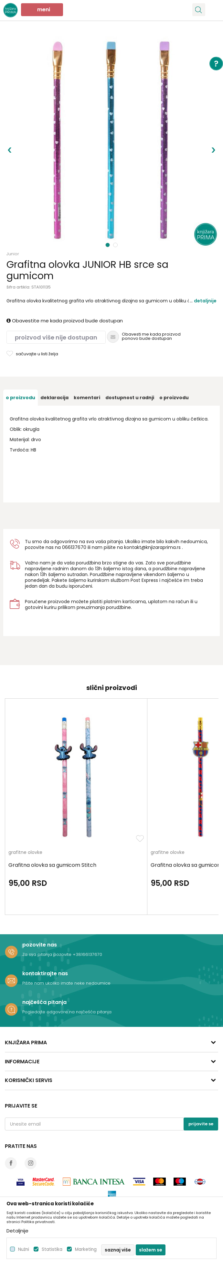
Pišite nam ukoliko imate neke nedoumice (66, 983)
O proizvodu (20, 397)
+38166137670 (87, 954)
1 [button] (108, 245)
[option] (111, 140)
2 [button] (116, 245)
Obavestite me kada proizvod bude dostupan (64, 320)
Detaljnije (205, 301)
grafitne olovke (25, 853)
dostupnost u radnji (129, 397)
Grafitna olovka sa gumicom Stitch (52, 865)
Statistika (52, 1249)
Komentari (87, 397)
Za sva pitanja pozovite (47, 954)
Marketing (86, 1249)
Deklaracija (54, 397)
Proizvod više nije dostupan (56, 337)
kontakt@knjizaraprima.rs (152, 547)
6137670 (77, 547)
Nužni (23, 1249)
